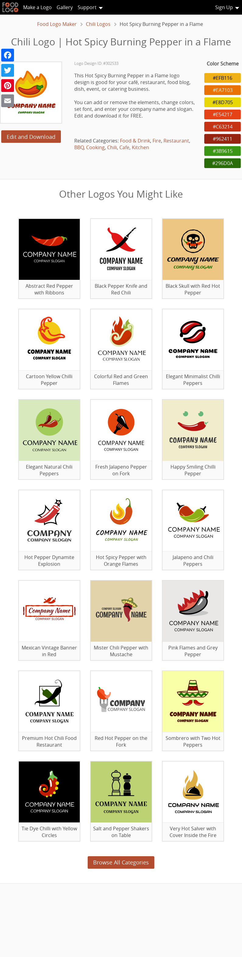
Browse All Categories (121, 862)
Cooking (95, 147)
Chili (112, 147)
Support (87, 7)
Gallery (65, 7)
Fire (157, 140)
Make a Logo (37, 7)
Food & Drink (135, 140)
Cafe (124, 147)
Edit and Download (31, 136)
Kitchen (140, 147)
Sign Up (224, 7)
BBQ (79, 147)
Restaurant (176, 140)
